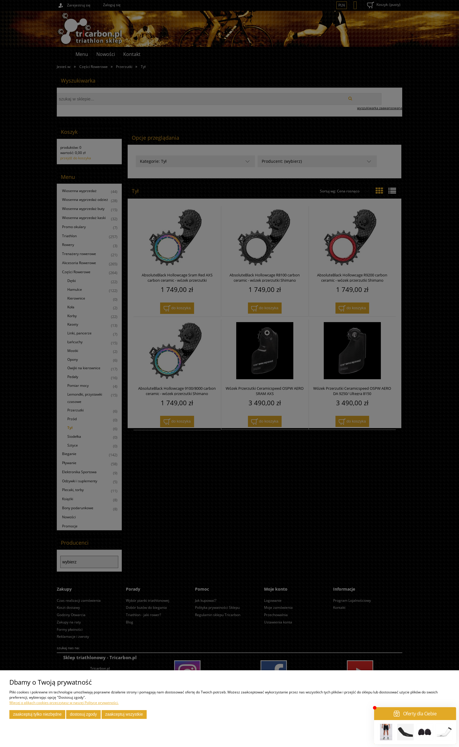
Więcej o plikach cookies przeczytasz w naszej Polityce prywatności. (64, 702)
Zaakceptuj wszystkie (124, 714)
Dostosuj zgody (83, 714)
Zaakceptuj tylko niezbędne (37, 714)
